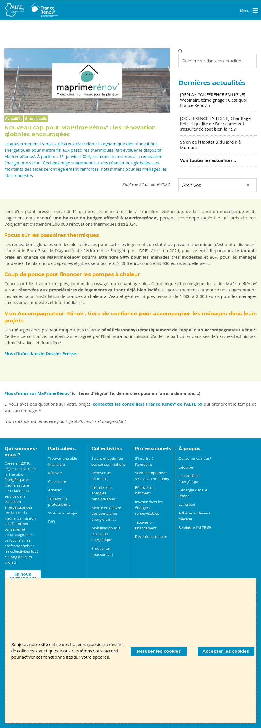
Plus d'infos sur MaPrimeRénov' (38, 393)
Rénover (55, 472)
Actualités (13, 118)
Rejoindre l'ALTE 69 (195, 527)
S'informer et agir (63, 513)
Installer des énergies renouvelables (103, 493)
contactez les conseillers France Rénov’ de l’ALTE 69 (147, 404)
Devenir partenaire (151, 536)
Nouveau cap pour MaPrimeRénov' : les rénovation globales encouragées (80, 131)
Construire (57, 481)
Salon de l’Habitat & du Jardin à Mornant (210, 144)
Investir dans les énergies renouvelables (149, 507)
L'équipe (186, 467)
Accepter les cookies (226, 651)
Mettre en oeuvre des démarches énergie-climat (106, 513)
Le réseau (187, 504)
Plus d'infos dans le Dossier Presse (40, 353)
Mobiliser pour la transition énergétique (105, 533)
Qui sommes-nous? (195, 458)
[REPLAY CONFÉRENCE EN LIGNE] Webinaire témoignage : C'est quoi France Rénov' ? (213, 100)
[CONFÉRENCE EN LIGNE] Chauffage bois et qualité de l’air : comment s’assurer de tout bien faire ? (215, 123)
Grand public (36, 118)
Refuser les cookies (159, 651)
